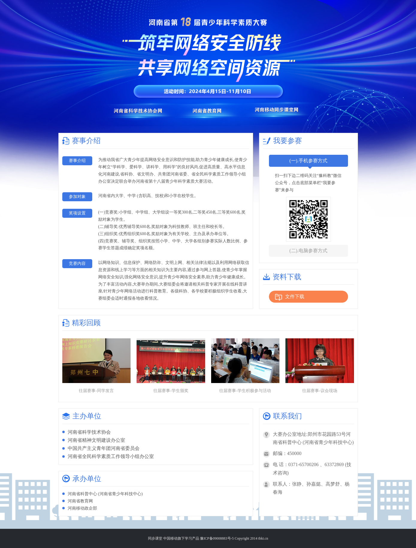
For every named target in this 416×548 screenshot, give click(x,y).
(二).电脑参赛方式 (308, 250)
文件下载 (289, 297)
